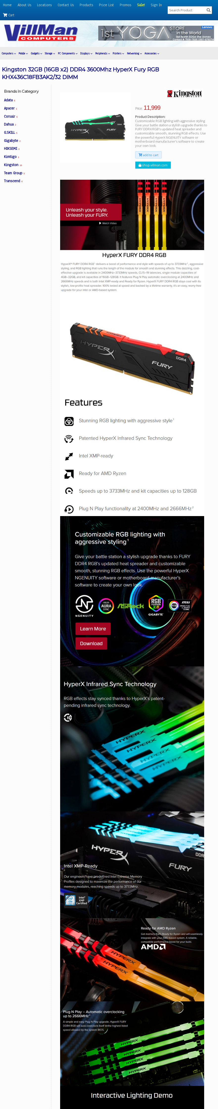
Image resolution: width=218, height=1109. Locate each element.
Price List (106, 4)
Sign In (156, 4)
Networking (134, 53)
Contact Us (66, 4)
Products (86, 4)
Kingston (13, 164)
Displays (86, 53)
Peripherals (102, 53)
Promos (125, 4)
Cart (8, 15)
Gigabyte (12, 140)
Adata (9, 100)
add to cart (148, 154)
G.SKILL (10, 132)
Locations (44, 4)
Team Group (14, 173)
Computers (8, 53)
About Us (24, 4)
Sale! (141, 4)
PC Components (67, 53)
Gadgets (36, 53)
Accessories (152, 53)
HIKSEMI (12, 148)
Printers (118, 53)
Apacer (10, 108)
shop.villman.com (153, 165)
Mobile (23, 53)
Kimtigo (11, 156)
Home (7, 4)
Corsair (11, 116)
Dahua (10, 124)
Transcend (13, 180)
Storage (50, 53)
